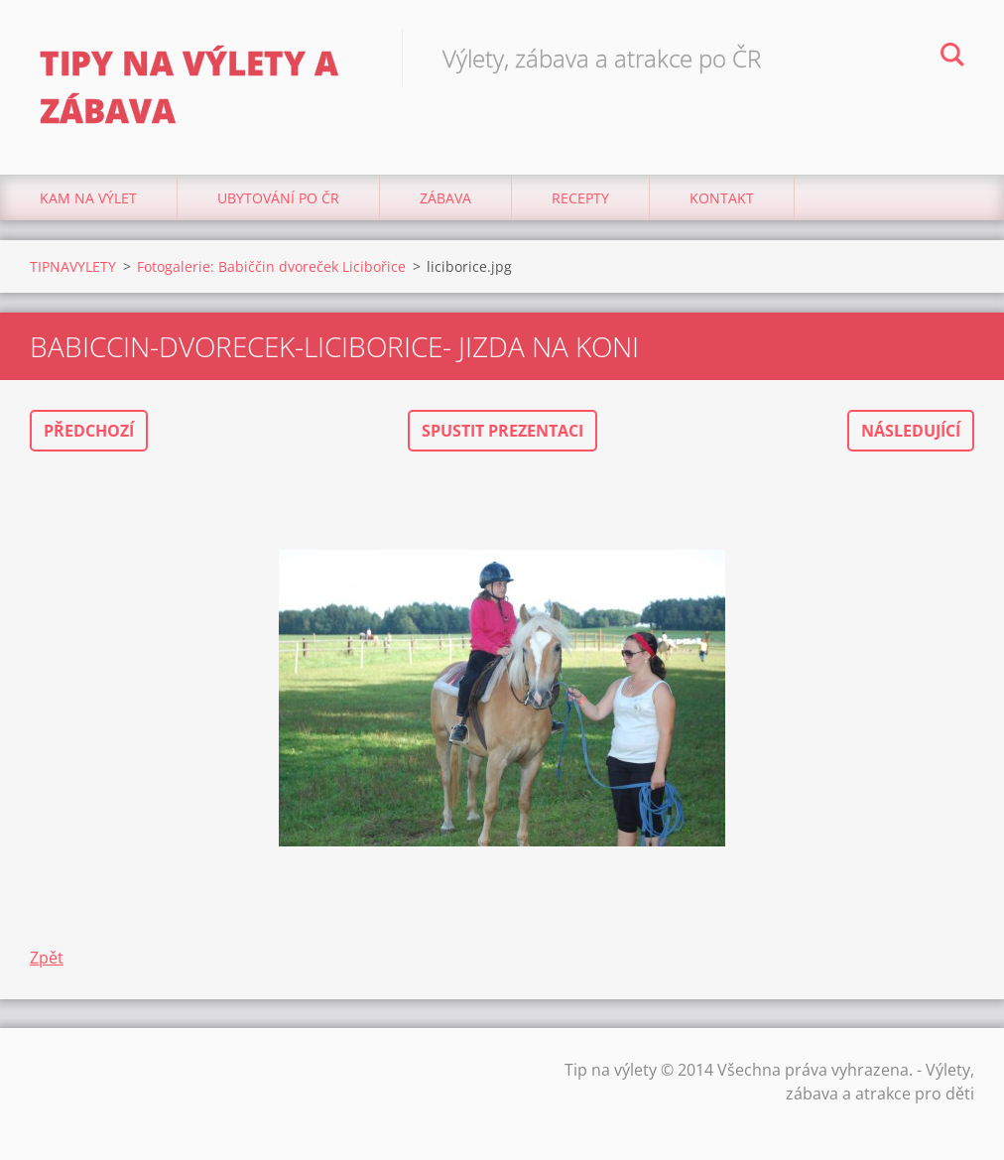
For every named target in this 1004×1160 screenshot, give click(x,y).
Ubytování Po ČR (278, 198)
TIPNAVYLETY (73, 266)
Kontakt (722, 198)
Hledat (952, 57)
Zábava (445, 198)
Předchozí (89, 431)
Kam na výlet (88, 198)
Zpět (46, 957)
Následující (910, 431)
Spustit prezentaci (502, 431)
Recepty (580, 198)
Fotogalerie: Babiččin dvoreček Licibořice (271, 266)
